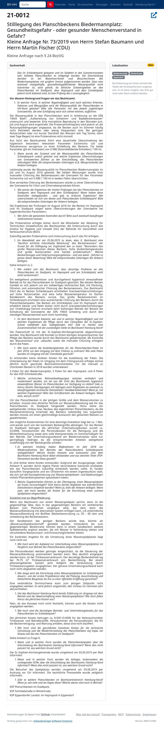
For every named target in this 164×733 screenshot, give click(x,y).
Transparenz (108, 714)
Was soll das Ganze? (88, 714)
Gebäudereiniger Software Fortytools (52, 720)
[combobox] (32, 4)
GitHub (45, 714)
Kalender (60, 4)
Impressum (149, 714)
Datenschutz (133, 714)
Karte (72, 4)
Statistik (128, 4)
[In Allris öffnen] (154, 15)
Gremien (115, 4)
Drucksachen (85, 4)
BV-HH (12, 4)
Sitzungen (102, 4)
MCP (121, 714)
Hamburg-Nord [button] (144, 4)
